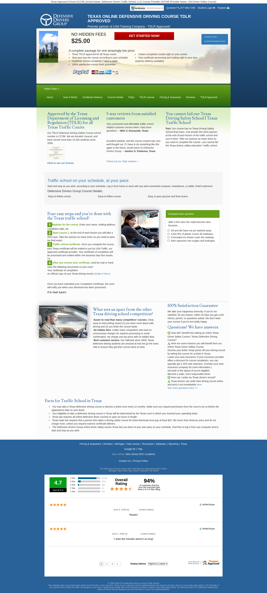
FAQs (131, 97)
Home (50, 97)
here (199, 384)
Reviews (190, 97)
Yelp (140, 449)
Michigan (119, 444)
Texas (184, 444)
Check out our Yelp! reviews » (122, 161)
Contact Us (125, 461)
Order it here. (102, 273)
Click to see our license (60, 163)
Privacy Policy (140, 461)
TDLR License (147, 97)
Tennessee (148, 444)
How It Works (70, 97)
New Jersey (133, 444)
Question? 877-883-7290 (180, 7)
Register (223, 7)
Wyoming (173, 444)
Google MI (129, 449)
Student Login (206, 7)
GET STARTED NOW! (144, 36)
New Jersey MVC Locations (140, 454)
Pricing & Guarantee (170, 97)
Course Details (115, 97)
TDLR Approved (208, 97)
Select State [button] (51, 88)
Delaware (161, 444)
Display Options (138, 564)
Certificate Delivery (92, 97)
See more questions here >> (183, 388)
